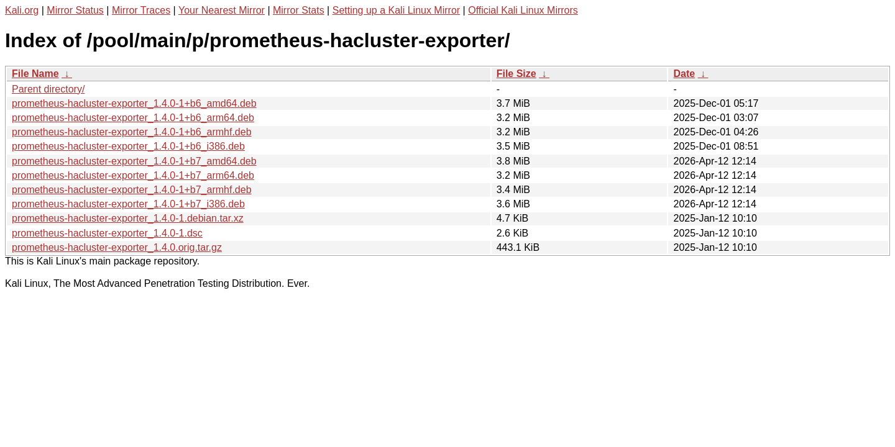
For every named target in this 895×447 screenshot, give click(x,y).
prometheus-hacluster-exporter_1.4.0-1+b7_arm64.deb (133, 175)
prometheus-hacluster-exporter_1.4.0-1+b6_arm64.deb (133, 117)
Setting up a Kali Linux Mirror (396, 10)
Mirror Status (75, 10)
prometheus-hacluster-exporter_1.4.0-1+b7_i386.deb (128, 204)
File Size (516, 73)
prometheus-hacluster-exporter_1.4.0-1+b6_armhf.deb (132, 132)
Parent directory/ (48, 89)
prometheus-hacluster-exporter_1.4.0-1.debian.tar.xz (128, 218)
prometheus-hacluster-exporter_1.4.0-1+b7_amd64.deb (134, 161)
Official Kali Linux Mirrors (523, 10)
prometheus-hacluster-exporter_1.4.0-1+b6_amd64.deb (134, 103)
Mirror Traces (141, 10)
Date (684, 73)
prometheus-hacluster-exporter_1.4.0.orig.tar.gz (117, 247)
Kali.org (22, 10)
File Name (35, 73)
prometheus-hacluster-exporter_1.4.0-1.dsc (107, 233)
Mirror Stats (298, 10)
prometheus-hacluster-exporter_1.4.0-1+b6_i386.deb (128, 146)
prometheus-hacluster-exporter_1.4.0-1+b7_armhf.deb (132, 189)
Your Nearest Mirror (221, 10)
